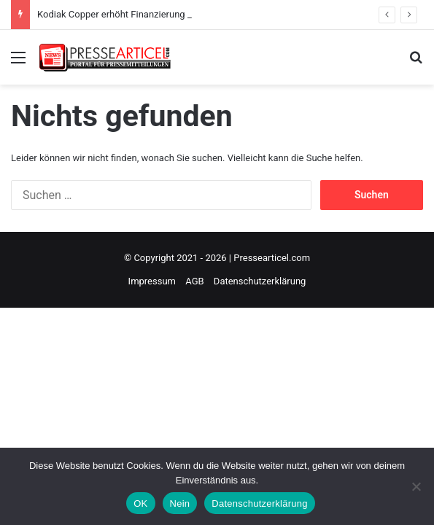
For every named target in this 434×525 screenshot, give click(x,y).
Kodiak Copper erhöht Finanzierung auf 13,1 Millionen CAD (160, 14)
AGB (194, 281)
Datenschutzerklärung (260, 281)
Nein (180, 503)
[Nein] (415, 486)
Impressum (152, 281)
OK (140, 503)
